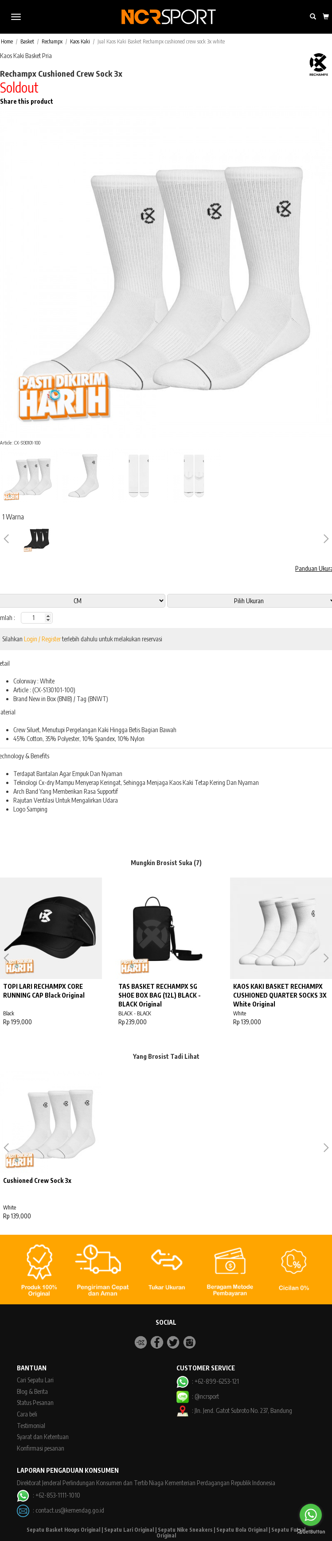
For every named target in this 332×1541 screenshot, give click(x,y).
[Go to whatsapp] (311, 1515)
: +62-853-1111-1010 (48, 1495)
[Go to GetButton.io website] (311, 1532)
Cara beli (27, 1414)
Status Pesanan (35, 1402)
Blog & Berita (32, 1391)
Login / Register (42, 639)
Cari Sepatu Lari (35, 1380)
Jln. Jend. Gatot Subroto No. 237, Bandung (243, 1410)
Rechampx (52, 41)
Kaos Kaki (80, 41)
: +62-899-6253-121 (207, 1381)
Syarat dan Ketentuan (43, 1436)
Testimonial (31, 1425)
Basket (27, 41)
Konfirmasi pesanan (40, 1448)
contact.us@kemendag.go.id (69, 1510)
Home (7, 41)
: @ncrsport (197, 1396)
